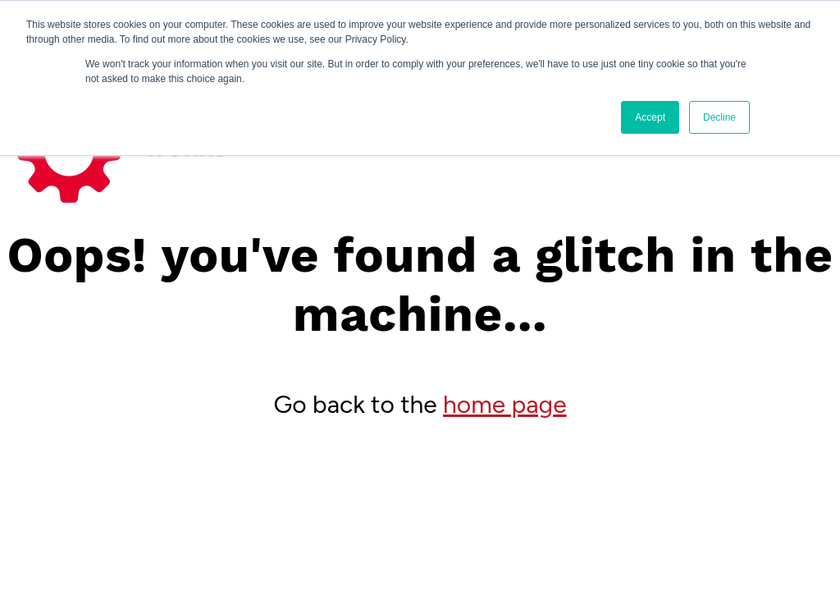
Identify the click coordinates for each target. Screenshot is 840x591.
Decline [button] (719, 117)
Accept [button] (650, 117)
